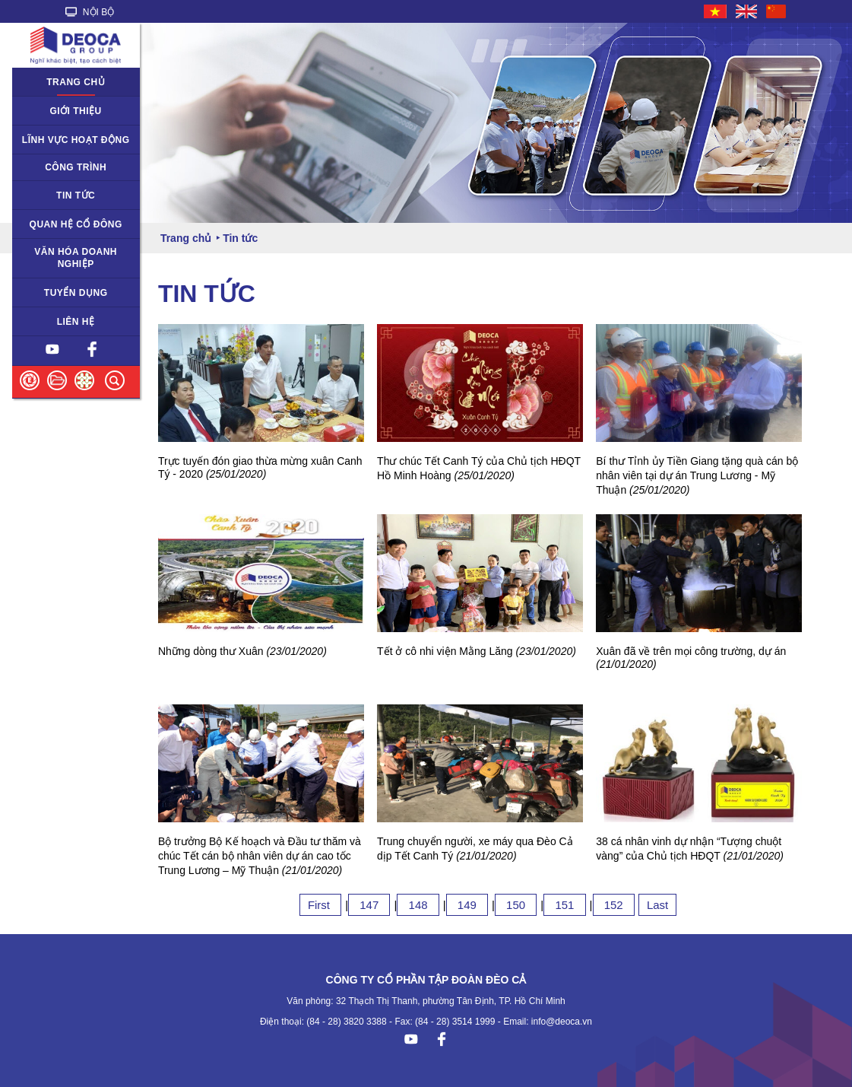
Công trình (75, 167)
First (320, 904)
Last (657, 904)
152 (613, 904)
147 (369, 904)
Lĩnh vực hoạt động (76, 140)
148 (417, 904)
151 (564, 904)
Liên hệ (76, 321)
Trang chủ (75, 82)
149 (467, 904)
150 (515, 904)
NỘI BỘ (90, 12)
